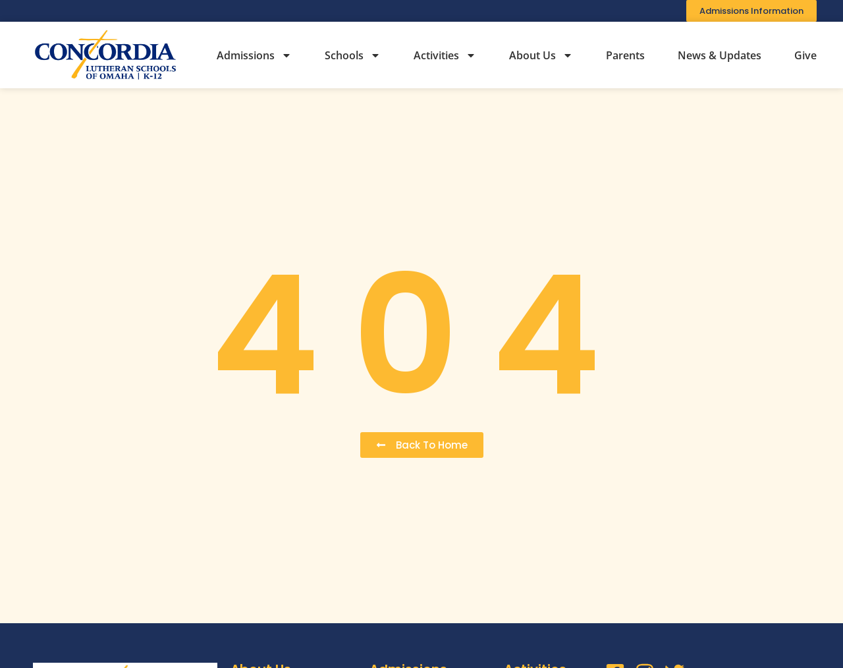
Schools (353, 55)
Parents (625, 55)
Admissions (254, 55)
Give (805, 55)
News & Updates (719, 55)
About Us (541, 55)
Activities (445, 55)
